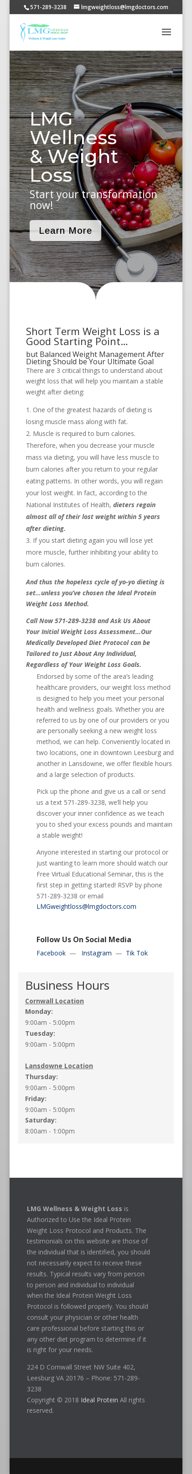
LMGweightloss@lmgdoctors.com (86, 906)
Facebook (51, 953)
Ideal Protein (99, 1399)
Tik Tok (137, 953)
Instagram (97, 953)
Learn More (65, 231)
